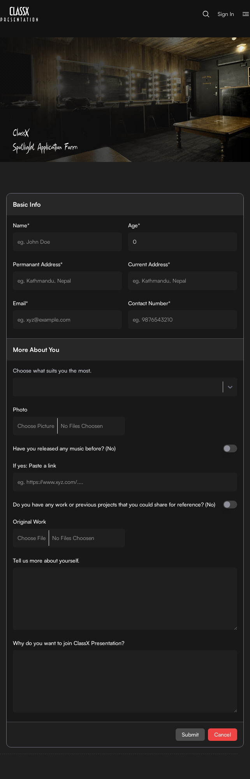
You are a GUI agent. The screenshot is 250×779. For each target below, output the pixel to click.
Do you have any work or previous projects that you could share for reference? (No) (114, 504)
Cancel (222, 734)
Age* (134, 225)
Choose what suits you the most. (52, 370)
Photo (20, 409)
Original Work (29, 521)
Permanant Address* (38, 264)
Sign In (226, 14)
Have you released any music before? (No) (64, 448)
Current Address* (149, 264)
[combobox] (17, 387)
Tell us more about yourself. (46, 560)
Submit (190, 734)
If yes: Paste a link (34, 465)
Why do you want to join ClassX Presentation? (68, 643)
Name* (21, 225)
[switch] (230, 448)
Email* (20, 303)
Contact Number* (149, 303)
